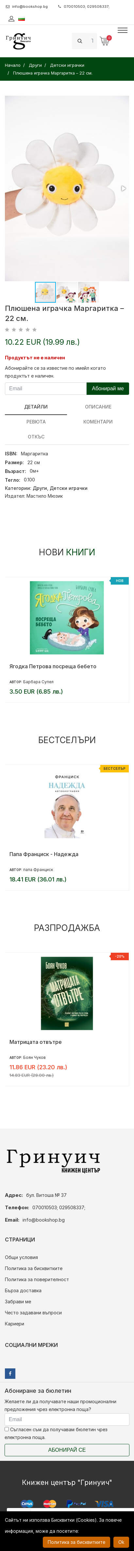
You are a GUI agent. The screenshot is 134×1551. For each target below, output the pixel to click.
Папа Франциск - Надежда (43, 854)
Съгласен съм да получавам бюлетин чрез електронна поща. (56, 1433)
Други (40, 488)
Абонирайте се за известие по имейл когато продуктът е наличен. (55, 372)
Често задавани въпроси (33, 1312)
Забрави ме (18, 1301)
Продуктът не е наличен (35, 357)
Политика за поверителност (37, 1279)
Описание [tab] (98, 406)
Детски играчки (69, 488)
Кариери (14, 1323)
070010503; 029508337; (83, 6)
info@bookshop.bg (27, 6)
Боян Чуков (34, 1057)
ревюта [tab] (36, 421)
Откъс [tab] (36, 436)
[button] (123, 188)
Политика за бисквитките (33, 1268)
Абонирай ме (108, 388)
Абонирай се (67, 1450)
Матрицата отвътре (35, 1042)
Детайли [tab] (36, 406)
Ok (121, 1542)
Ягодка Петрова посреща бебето (52, 666)
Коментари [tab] (98, 421)
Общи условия (21, 1257)
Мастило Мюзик (44, 496)
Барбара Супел (38, 681)
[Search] (92, 41)
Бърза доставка (23, 1290)
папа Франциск (38, 869)
